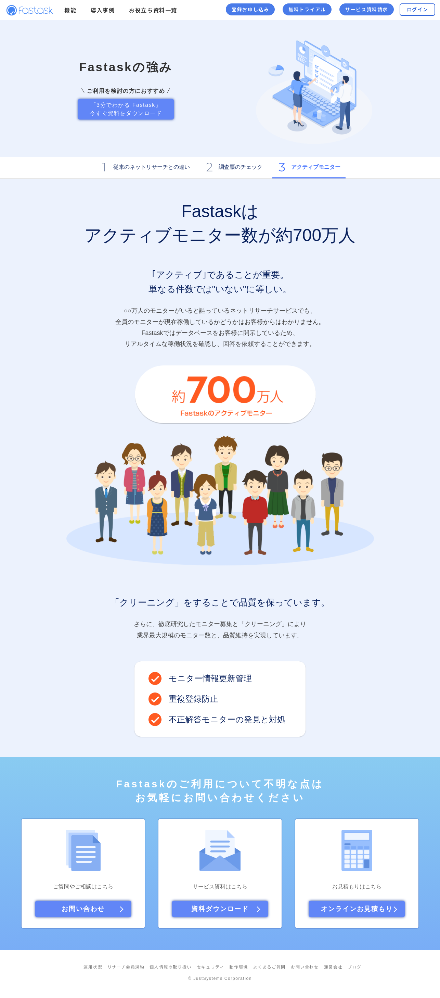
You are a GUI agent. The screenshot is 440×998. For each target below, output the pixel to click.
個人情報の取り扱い (170, 967)
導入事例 (103, 10)
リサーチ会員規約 (126, 967)
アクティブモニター (315, 167)
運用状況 (92, 967)
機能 (70, 10)
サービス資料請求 (366, 9)
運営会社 (333, 967)
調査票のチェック (240, 167)
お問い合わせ (305, 967)
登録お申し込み (250, 9)
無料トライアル (307, 9)
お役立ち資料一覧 (153, 10)
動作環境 (238, 967)
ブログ (355, 967)
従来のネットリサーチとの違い (151, 167)
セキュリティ (210, 967)
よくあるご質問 (269, 967)
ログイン (417, 9)
